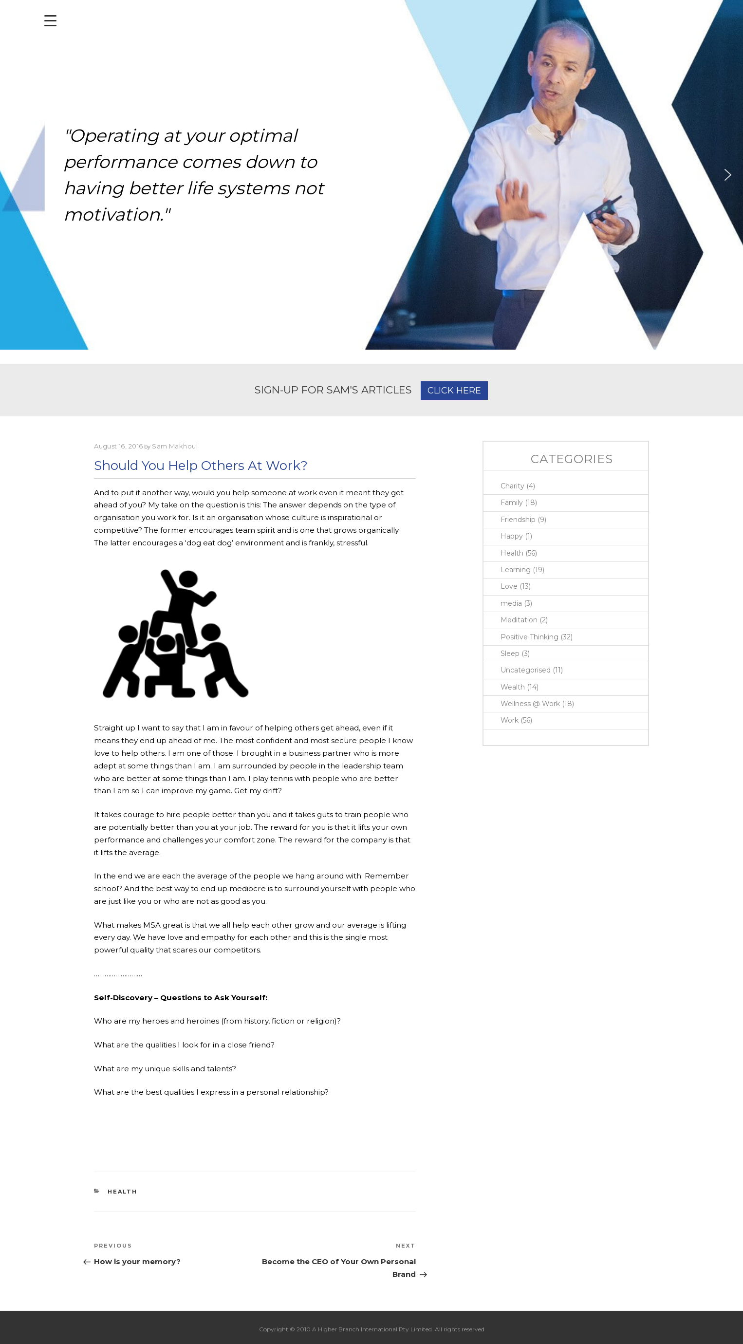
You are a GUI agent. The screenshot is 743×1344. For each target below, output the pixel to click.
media (511, 603)
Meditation (519, 620)
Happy (512, 536)
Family (512, 502)
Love (509, 586)
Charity (512, 486)
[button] (15, 175)
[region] (371, 175)
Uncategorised (526, 670)
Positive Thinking (529, 637)
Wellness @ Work (530, 703)
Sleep (510, 653)
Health (122, 1191)
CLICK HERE (454, 390)
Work (510, 720)
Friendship (518, 519)
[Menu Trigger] (50, 20)
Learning (516, 569)
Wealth (513, 687)
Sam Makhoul (175, 446)
